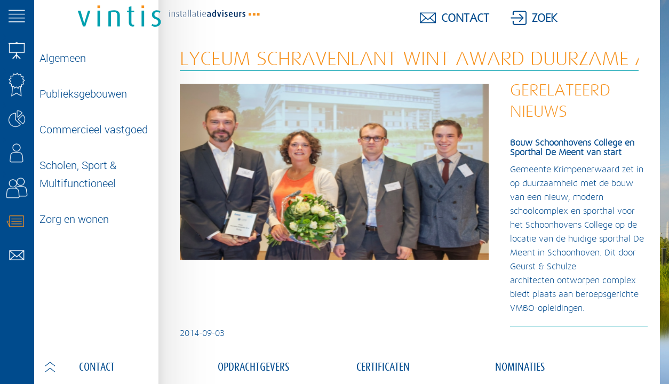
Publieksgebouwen (83, 93)
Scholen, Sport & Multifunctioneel (77, 174)
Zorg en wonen (74, 219)
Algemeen (62, 58)
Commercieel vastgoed (93, 129)
